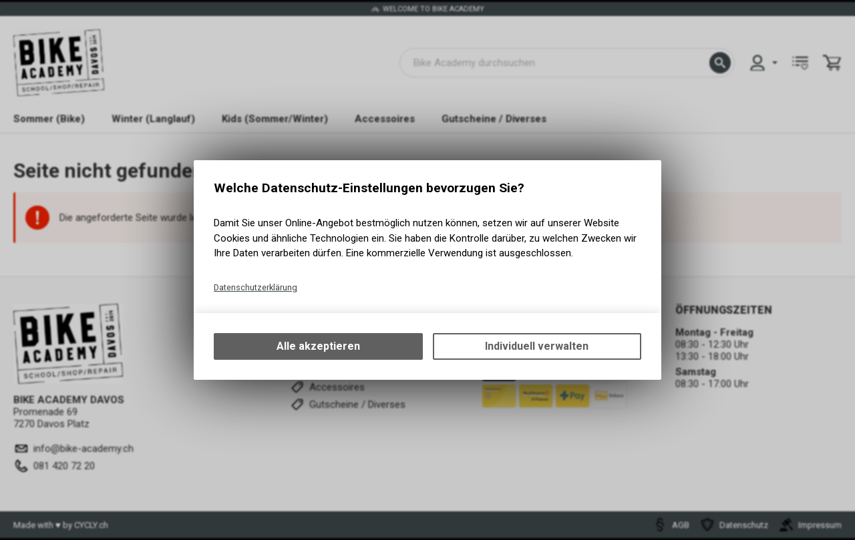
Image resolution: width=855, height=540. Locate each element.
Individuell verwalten (536, 346)
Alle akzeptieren (318, 346)
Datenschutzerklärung (255, 287)
